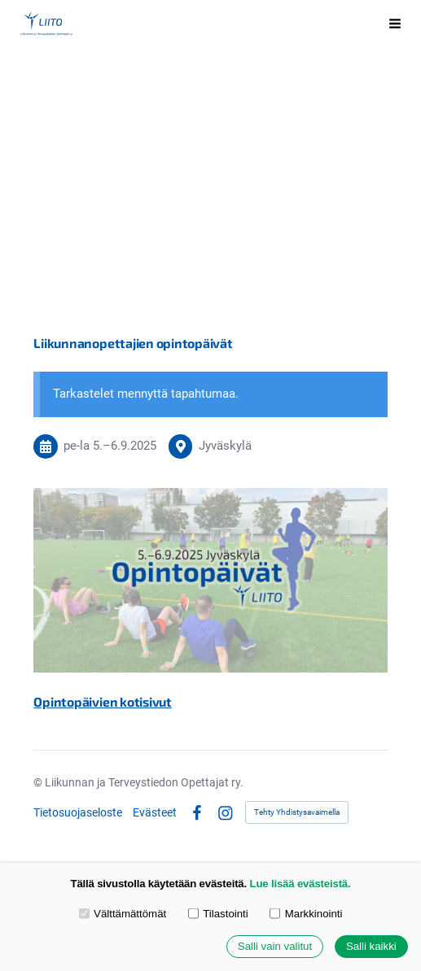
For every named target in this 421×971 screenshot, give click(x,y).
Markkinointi (306, 914)
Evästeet (155, 812)
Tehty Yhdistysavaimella (297, 812)
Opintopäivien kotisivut (102, 701)
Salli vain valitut (275, 947)
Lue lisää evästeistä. (300, 883)
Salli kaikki (371, 947)
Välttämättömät (123, 914)
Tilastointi (218, 914)
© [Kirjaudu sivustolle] (39, 782)
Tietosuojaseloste (77, 812)
